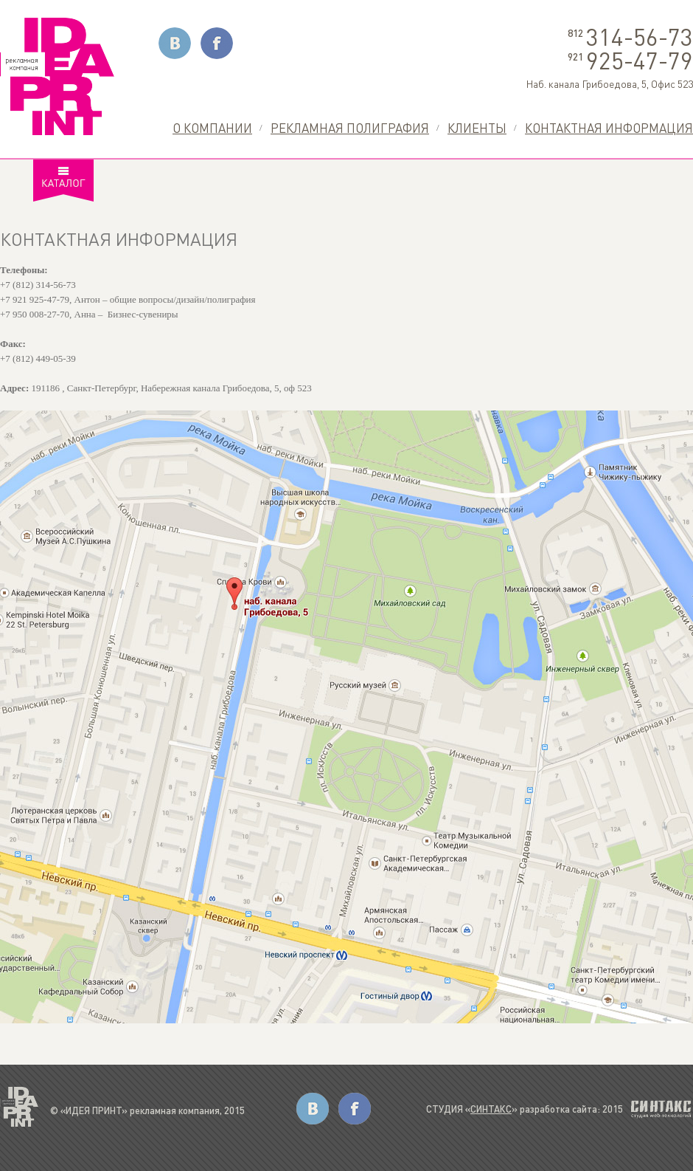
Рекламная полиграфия (350, 128)
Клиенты (477, 128)
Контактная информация (609, 128)
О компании (212, 128)
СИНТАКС (491, 1108)
